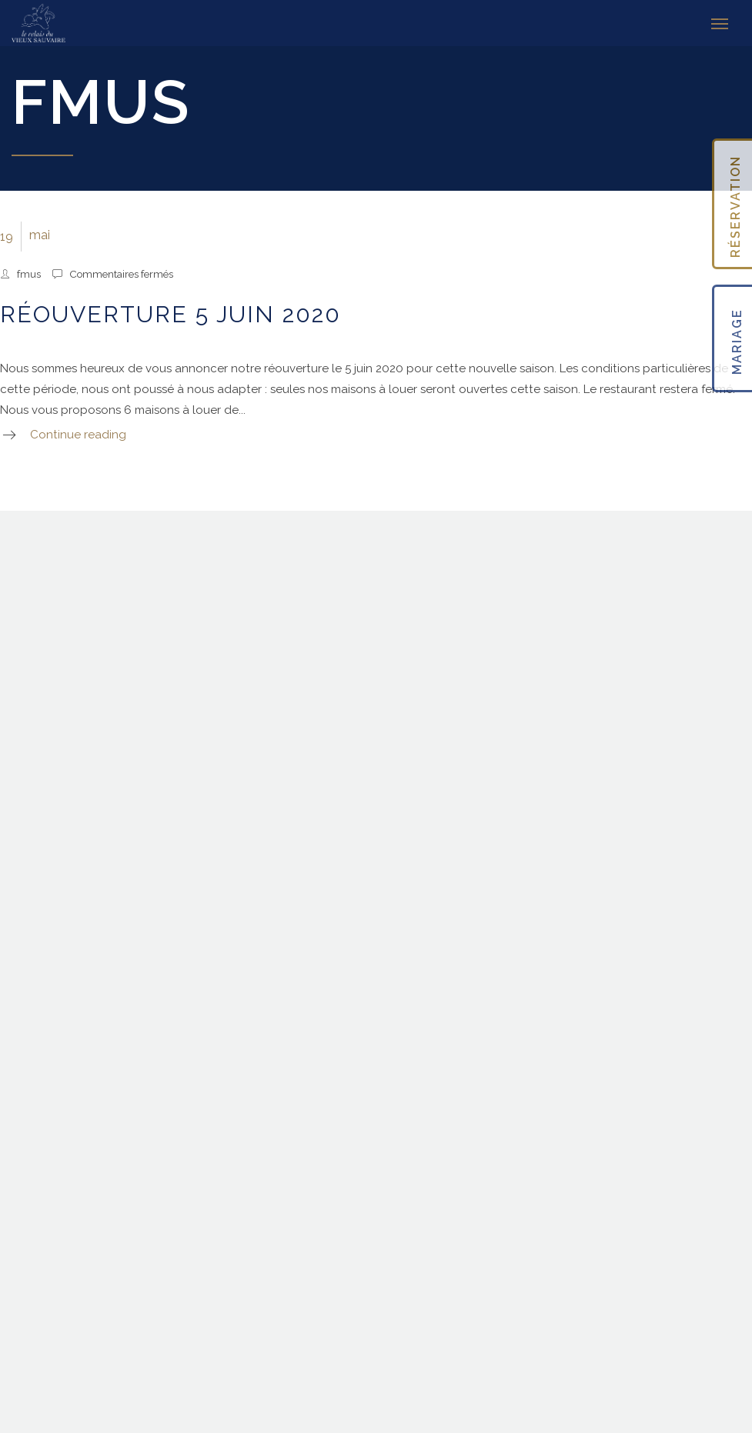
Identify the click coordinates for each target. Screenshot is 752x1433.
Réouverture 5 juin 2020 (170, 314)
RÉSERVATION (735, 206)
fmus (29, 274)
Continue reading (78, 435)
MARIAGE (737, 342)
